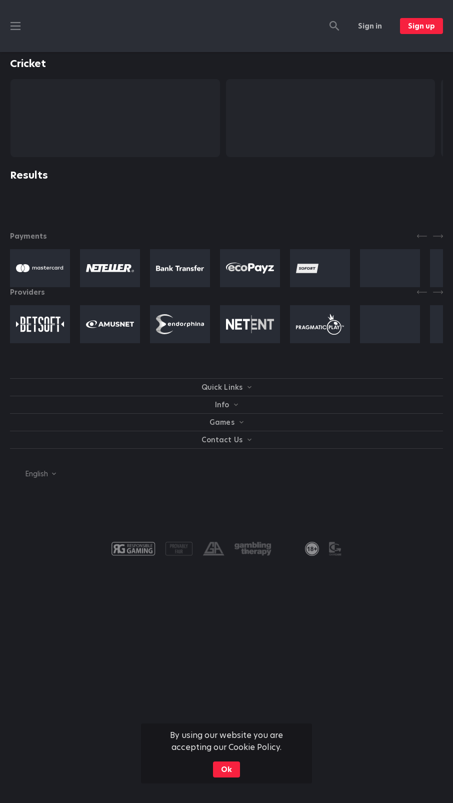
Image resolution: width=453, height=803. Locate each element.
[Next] (438, 236)
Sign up (421, 26)
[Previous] (422, 236)
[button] (40, 268)
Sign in (370, 26)
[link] (312, 549)
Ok (226, 769)
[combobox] (33, 474)
